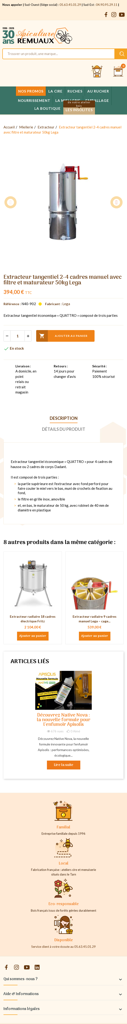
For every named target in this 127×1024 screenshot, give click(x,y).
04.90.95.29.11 (106, 5)
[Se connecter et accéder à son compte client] (97, 71)
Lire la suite (63, 765)
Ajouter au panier (62, 336)
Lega (66, 304)
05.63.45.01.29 (70, 5)
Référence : (12, 304)
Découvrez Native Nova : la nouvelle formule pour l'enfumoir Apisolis (63, 720)
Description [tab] (64, 418)
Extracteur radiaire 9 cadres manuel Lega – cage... (94, 618)
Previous (10, 202)
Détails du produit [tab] (63, 429)
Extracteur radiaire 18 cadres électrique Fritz (33, 618)
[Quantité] (18, 335)
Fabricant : (53, 304)
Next (116, 202)
